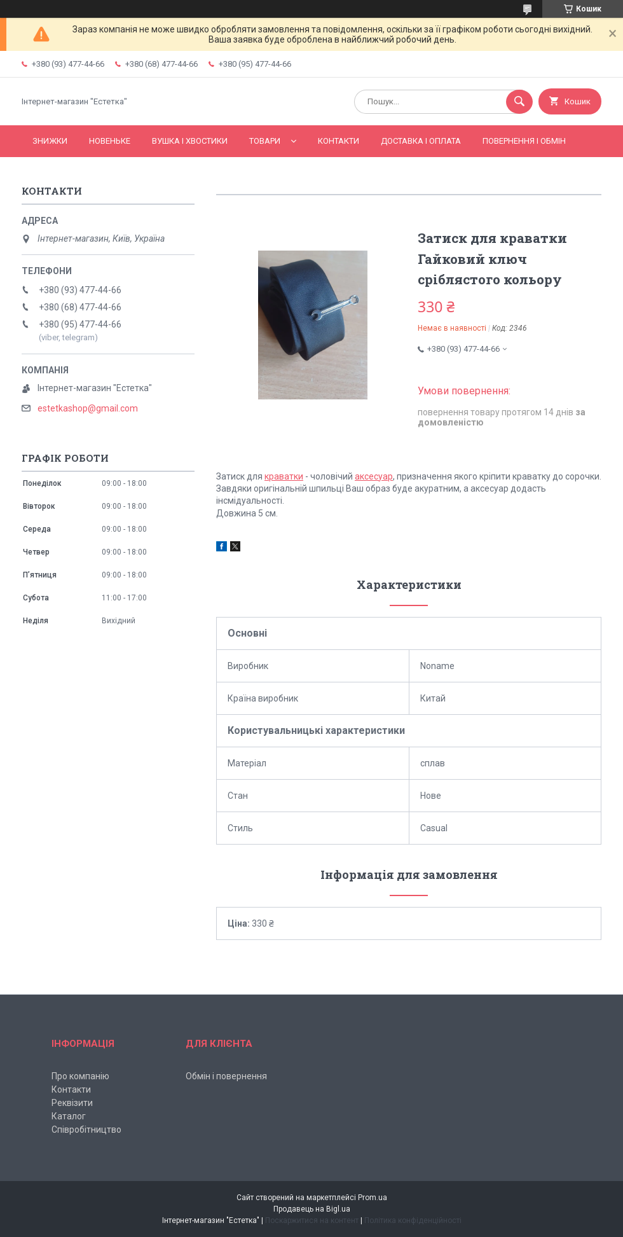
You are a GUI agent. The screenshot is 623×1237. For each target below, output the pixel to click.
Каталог (68, 1116)
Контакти (338, 141)
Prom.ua (372, 1197)
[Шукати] (519, 102)
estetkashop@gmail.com (88, 408)
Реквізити (72, 1103)
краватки (283, 476)
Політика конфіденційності (413, 1220)
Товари (264, 141)
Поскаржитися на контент (312, 1220)
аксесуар (374, 476)
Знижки (49, 141)
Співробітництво (86, 1129)
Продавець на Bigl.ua (311, 1209)
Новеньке (109, 141)
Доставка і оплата (421, 141)
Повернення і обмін (524, 141)
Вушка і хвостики (190, 141)
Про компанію (80, 1076)
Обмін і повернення (226, 1076)
